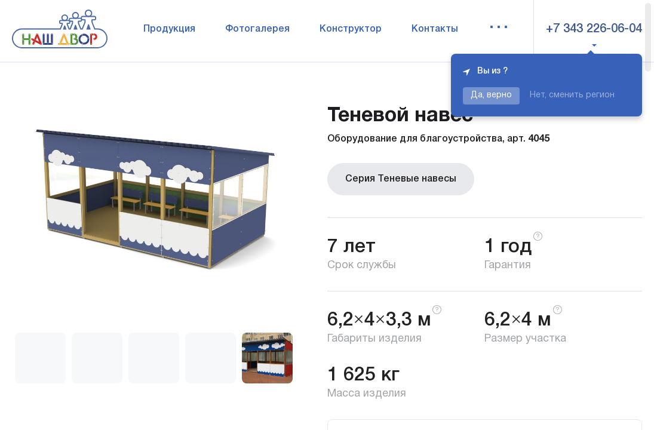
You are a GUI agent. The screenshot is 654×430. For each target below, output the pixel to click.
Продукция (169, 29)
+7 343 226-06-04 (594, 29)
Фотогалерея (257, 29)
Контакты (435, 29)
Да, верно (491, 95)
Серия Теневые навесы (400, 179)
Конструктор (351, 29)
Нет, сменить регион (572, 95)
